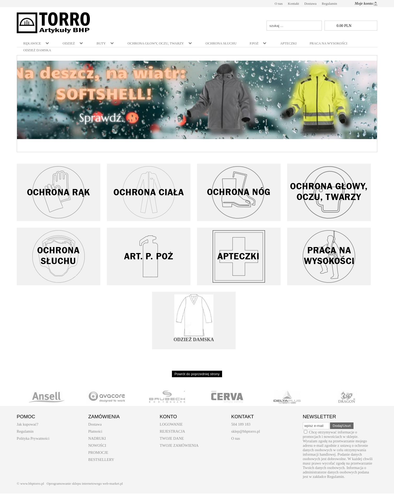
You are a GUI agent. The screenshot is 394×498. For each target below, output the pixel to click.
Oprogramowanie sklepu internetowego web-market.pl (85, 483)
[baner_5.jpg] (197, 100)
